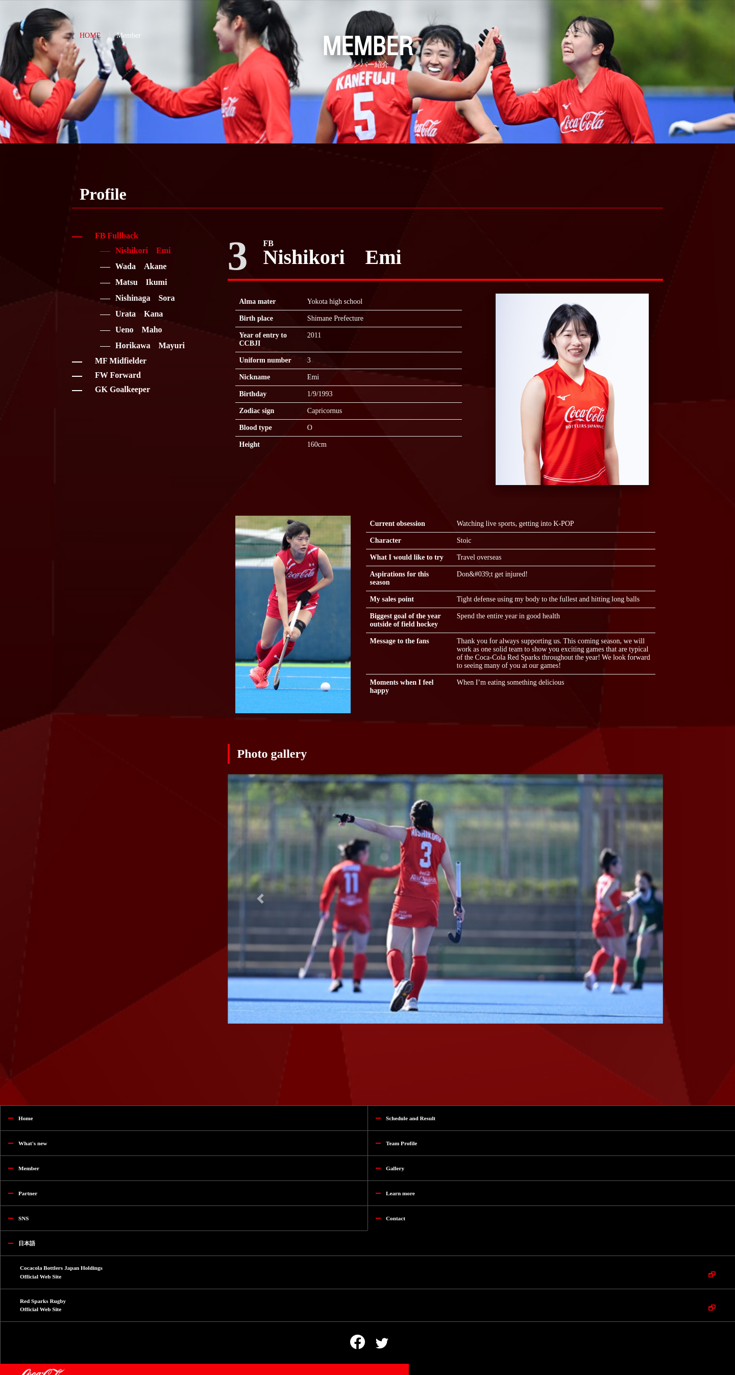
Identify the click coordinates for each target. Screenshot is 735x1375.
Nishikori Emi (142, 250)
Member (128, 35)
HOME (90, 35)
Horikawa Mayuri (150, 345)
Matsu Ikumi (141, 282)
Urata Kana (139, 313)
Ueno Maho (138, 329)
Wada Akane (140, 266)
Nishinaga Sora (145, 298)
